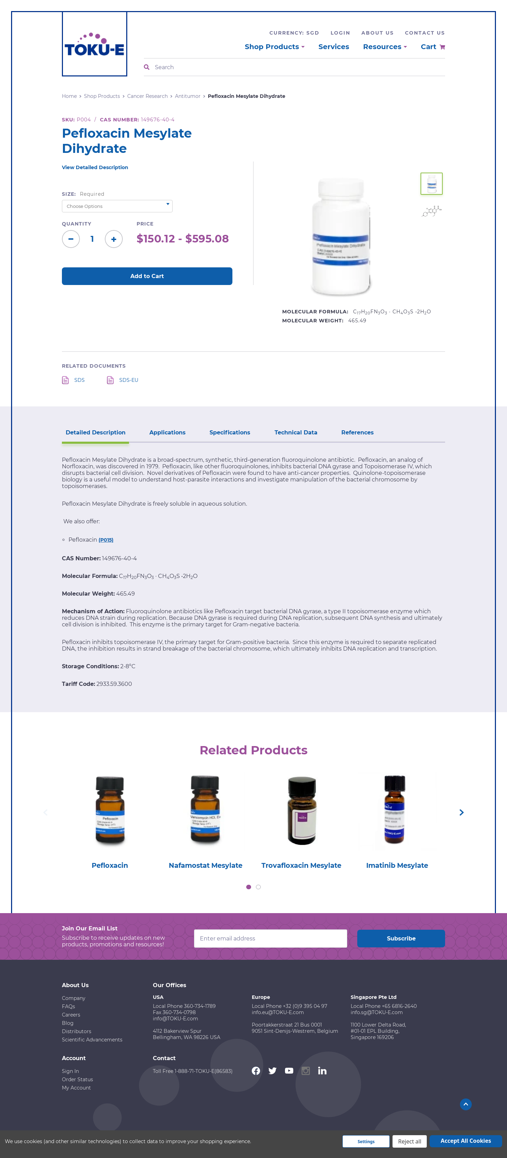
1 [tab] (248, 886)
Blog (68, 1023)
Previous (45, 812)
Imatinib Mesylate (397, 865)
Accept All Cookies (466, 1141)
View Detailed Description (95, 167)
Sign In (70, 1071)
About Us (377, 33)
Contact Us (425, 33)
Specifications (225, 432)
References (349, 432)
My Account (76, 1087)
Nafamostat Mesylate (206, 865)
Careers (71, 1014)
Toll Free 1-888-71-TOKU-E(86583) (193, 1071)
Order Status (77, 1079)
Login (340, 33)
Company (73, 998)
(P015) (106, 539)
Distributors (76, 1031)
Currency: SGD (294, 33)
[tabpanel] (110, 818)
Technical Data (289, 432)
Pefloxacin (110, 865)
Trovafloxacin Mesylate (301, 865)
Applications (165, 432)
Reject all (409, 1141)
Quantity (76, 224)
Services (334, 47)
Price (145, 224)
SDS (79, 380)
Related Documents (94, 366)
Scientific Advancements (92, 1039)
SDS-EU (128, 380)
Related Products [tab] (253, 749)
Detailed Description (95, 432)
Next (462, 812)
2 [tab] (258, 886)
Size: (83, 194)
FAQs (68, 1006)
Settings (366, 1142)
